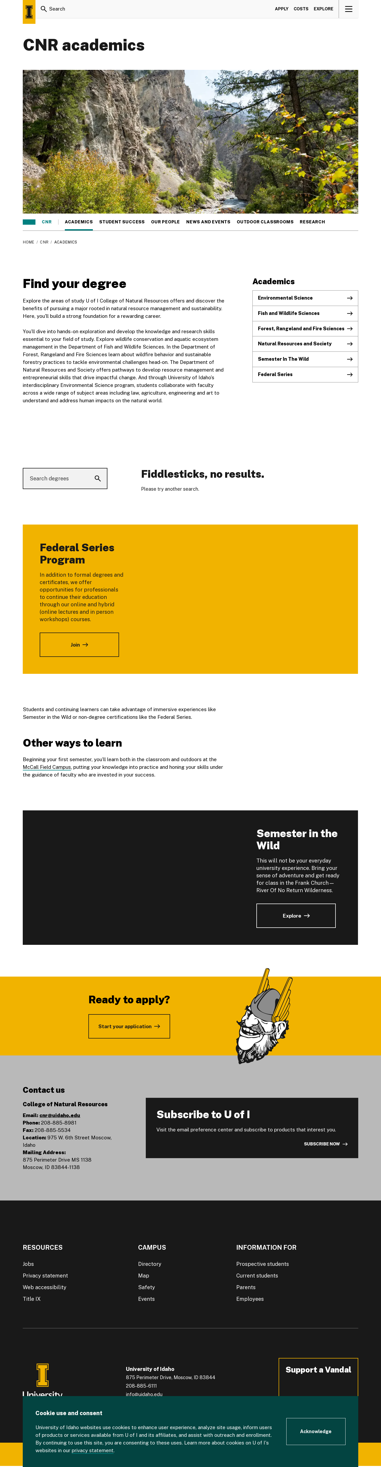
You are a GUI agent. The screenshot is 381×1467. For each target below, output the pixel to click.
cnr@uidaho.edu (59, 1115)
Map (143, 1275)
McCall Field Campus (47, 767)
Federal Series (275, 374)
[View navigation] (349, 9)
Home (28, 242)
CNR (47, 222)
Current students (257, 1275)
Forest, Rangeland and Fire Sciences (301, 328)
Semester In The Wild (283, 359)
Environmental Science (285, 298)
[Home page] (29, 12)
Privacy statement (45, 1275)
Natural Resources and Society (295, 343)
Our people (165, 222)
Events (146, 1299)
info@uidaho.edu (144, 1394)
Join (75, 645)
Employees (250, 1299)
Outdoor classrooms (265, 222)
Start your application (125, 1026)
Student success (122, 222)
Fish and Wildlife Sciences (289, 313)
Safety (146, 1287)
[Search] (44, 9)
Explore (323, 8)
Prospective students (262, 1264)
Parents (246, 1287)
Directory (149, 1264)
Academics (79, 222)
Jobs (28, 1264)
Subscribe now (322, 1143)
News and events (208, 222)
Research (312, 222)
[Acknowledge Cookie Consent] (316, 1431)
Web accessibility (44, 1287)
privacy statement (93, 1450)
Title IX (32, 1299)
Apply (281, 8)
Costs (301, 8)
